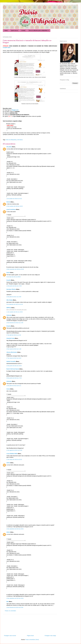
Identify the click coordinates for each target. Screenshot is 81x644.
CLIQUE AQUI (6, 47)
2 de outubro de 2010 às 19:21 (14, 198)
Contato (23, 30)
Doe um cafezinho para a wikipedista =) (39, 30)
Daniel (8, 272)
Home (6, 30)
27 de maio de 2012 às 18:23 (13, 358)
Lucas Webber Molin (11, 453)
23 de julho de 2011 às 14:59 (13, 296)
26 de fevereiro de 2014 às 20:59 (14, 607)
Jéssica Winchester (11, 352)
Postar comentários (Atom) (32, 639)
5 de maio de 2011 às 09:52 (13, 276)
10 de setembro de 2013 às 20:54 (14, 529)
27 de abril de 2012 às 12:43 (13, 335)
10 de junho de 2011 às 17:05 (13, 286)
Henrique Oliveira (11, 289)
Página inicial (30, 635)
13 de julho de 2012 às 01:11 (13, 385)
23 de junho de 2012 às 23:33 (13, 365)
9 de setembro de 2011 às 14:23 (14, 304)
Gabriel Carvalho (11, 361)
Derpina (8, 326)
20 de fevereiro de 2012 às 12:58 (14, 322)
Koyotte (8, 280)
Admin (8, 462)
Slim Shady (9, 300)
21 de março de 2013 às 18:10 (14, 459)
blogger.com (15, 110)
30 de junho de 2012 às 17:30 (13, 378)
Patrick (8, 202)
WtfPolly (8, 307)
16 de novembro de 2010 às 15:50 (15, 269)
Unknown (9, 315)
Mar (7, 601)
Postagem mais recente (10, 635)
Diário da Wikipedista (11, 139)
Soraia (8, 389)
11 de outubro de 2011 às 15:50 (14, 312)
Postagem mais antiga (50, 635)
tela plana (9, 146)
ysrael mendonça (11, 209)
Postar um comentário (10, 610)
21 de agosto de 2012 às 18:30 (14, 450)
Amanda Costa (10, 338)
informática (20, 139)
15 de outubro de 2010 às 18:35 (14, 206)
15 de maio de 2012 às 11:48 (13, 349)
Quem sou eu (14, 30)
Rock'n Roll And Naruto (12, 369)
